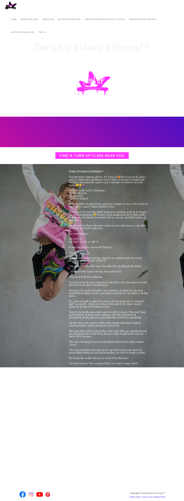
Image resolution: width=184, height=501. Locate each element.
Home (14, 19)
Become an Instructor (69, 19)
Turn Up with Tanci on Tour (142, 19)
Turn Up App (48, 19)
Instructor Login (29, 19)
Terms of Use (147, 497)
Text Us (42, 32)
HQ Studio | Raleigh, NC (23, 32)
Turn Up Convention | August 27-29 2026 (105, 19)
